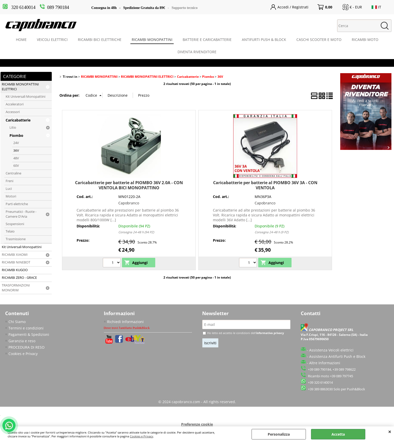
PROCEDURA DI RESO (26, 347)
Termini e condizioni (26, 328)
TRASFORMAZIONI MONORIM (16, 287)
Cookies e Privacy (141, 436)
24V (16, 143)
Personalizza (279, 434)
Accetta (338, 434)
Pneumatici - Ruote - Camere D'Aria (21, 214)
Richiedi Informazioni (125, 321)
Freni (9, 181)
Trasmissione (16, 239)
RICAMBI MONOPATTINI (152, 39)
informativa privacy (270, 333)
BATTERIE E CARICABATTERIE (207, 39)
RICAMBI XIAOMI (15, 254)
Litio (12, 127)
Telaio (10, 231)
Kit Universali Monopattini (25, 96)
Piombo (16, 135)
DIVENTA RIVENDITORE (197, 51)
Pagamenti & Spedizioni (28, 334)
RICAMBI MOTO (365, 39)
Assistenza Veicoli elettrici (331, 350)
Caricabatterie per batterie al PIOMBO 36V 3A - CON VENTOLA (265, 185)
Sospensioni (15, 224)
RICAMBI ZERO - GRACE (19, 277)
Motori (11, 196)
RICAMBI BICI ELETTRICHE (99, 39)
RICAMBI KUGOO (15, 270)
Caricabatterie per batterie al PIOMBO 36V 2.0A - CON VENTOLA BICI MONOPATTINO (129, 185)
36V (16, 150)
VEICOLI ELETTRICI (52, 39)
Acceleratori (15, 104)
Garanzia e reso (21, 340)
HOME (21, 39)
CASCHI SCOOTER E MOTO (318, 39)
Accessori (13, 112)
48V (16, 158)
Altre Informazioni (324, 362)
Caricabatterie (18, 120)
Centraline (13, 173)
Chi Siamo (17, 321)
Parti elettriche (17, 204)
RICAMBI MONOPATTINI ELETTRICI (20, 86)
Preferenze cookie (197, 424)
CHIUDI (389, 431)
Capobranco (128, 203)
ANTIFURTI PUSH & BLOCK (264, 39)
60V (16, 165)
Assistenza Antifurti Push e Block (337, 356)
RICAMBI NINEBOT (16, 262)
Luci (9, 188)
